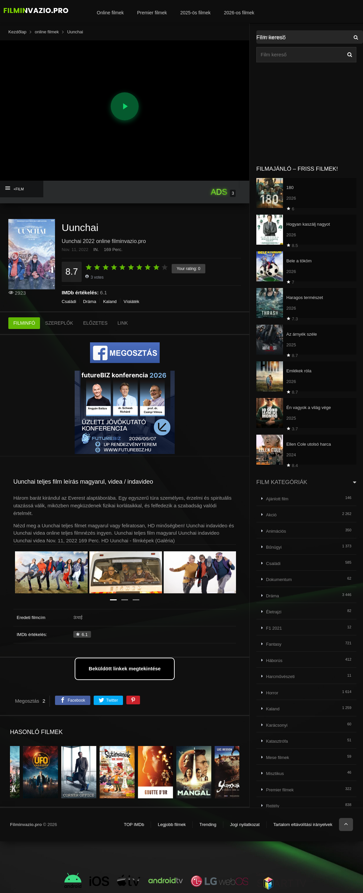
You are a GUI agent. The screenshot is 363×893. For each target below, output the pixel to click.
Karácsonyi (276, 725)
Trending (207, 824)
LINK (123, 323)
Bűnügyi (274, 547)
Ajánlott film (277, 498)
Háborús (274, 660)
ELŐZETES (95, 323)
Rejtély (272, 805)
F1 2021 (274, 628)
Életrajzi (273, 611)
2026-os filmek (239, 12)
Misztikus (275, 773)
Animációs (276, 531)
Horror (272, 692)
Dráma (89, 301)
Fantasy (273, 644)
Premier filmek (152, 12)
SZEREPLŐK (59, 323)
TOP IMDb (134, 824)
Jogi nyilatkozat (245, 824)
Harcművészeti (280, 676)
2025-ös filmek (195, 12)
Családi (69, 301)
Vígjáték (131, 301)
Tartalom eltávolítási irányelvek (302, 824)
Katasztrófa (277, 741)
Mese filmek (277, 757)
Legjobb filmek (172, 824)
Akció (271, 514)
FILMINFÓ (24, 323)
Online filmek (110, 12)
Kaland (109, 301)
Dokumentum (279, 579)
